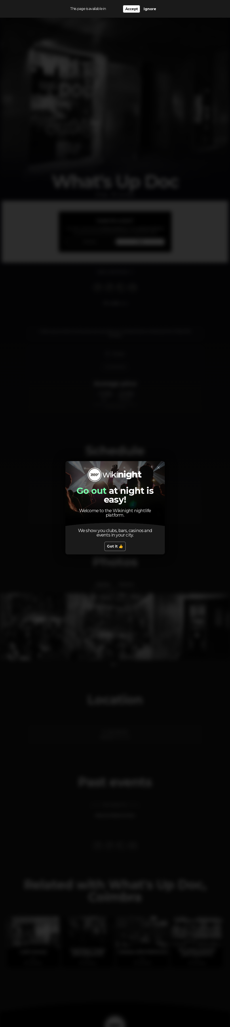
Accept (131, 9)
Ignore (150, 9)
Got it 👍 (115, 546)
